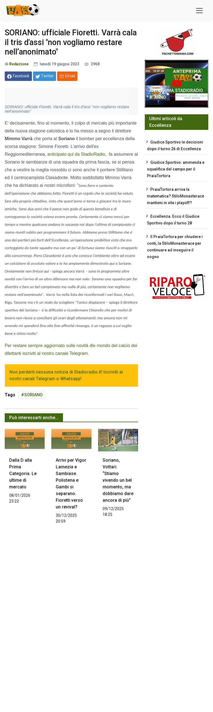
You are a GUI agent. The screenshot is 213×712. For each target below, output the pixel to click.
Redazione (19, 64)
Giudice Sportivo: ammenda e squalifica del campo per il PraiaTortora (175, 169)
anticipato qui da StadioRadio (75, 154)
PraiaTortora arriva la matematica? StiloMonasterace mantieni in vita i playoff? (175, 196)
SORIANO (33, 394)
